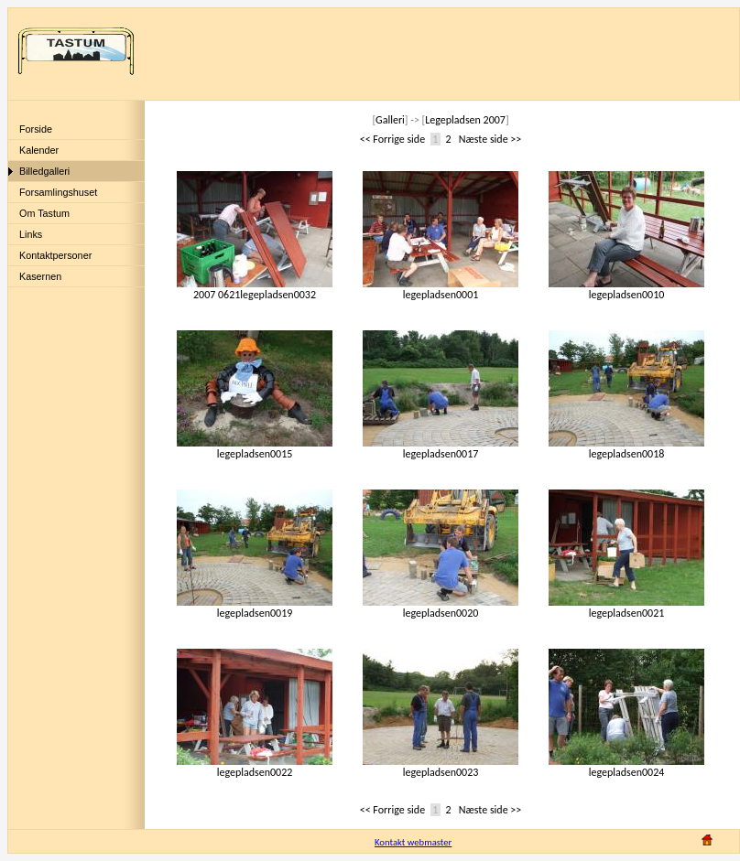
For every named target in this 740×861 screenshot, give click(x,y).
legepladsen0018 (626, 448)
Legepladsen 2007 (465, 119)
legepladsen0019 (254, 608)
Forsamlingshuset (58, 192)
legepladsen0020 (440, 608)
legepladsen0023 (440, 767)
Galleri (390, 119)
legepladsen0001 (440, 289)
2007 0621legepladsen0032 (254, 289)
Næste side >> (490, 139)
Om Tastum (44, 213)
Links (30, 234)
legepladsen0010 (626, 289)
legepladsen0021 (626, 608)
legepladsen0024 (626, 767)
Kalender (39, 150)
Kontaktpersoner (55, 255)
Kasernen (40, 276)
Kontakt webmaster (413, 842)
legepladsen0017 (440, 448)
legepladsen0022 (254, 767)
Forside (35, 129)
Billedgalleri (44, 171)
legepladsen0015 (254, 448)
